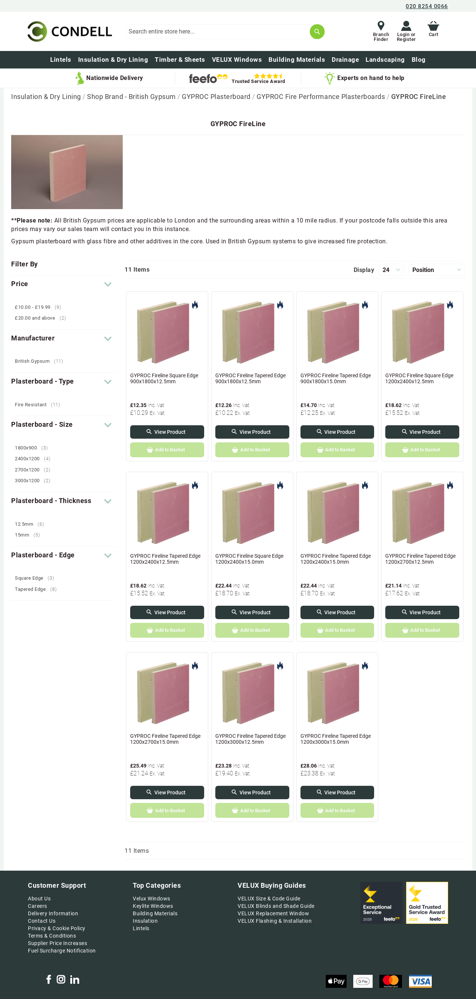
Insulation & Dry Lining (47, 96)
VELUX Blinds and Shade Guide (276, 906)
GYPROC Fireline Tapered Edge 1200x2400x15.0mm (335, 559)
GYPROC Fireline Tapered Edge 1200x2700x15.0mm (165, 739)
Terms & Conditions (52, 936)
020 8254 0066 (427, 6)
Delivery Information (53, 913)
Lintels (141, 928)
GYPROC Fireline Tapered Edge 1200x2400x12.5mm (165, 559)
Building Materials (155, 913)
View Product (170, 432)
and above (43, 318)
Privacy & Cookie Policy (57, 928)
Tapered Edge (38, 589)
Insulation (145, 921)
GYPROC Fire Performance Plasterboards (321, 96)
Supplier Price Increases (57, 943)
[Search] (317, 31)
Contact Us (41, 921)
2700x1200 (35, 470)
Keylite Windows (153, 906)
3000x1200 (35, 480)
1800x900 (34, 448)
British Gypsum (42, 361)
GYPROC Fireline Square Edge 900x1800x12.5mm (164, 378)
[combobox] (224, 31)
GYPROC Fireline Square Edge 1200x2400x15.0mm (249, 559)
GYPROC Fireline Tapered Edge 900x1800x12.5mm (250, 378)
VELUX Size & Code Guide (269, 899)
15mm (30, 535)
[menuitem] (418, 59)
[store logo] (68, 31)
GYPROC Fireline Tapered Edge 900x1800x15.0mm (335, 378)
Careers (37, 906)
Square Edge (37, 578)
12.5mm (32, 524)
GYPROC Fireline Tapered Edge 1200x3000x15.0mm (335, 739)
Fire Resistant (40, 404)
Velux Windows (151, 899)
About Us (39, 899)
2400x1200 (35, 458)
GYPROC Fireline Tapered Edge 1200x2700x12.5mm (420, 559)
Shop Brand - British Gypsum (132, 96)
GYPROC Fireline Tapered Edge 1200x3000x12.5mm (250, 739)
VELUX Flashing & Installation (275, 921)
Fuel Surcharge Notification (62, 951)
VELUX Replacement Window (273, 913)
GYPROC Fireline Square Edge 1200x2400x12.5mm (419, 378)
